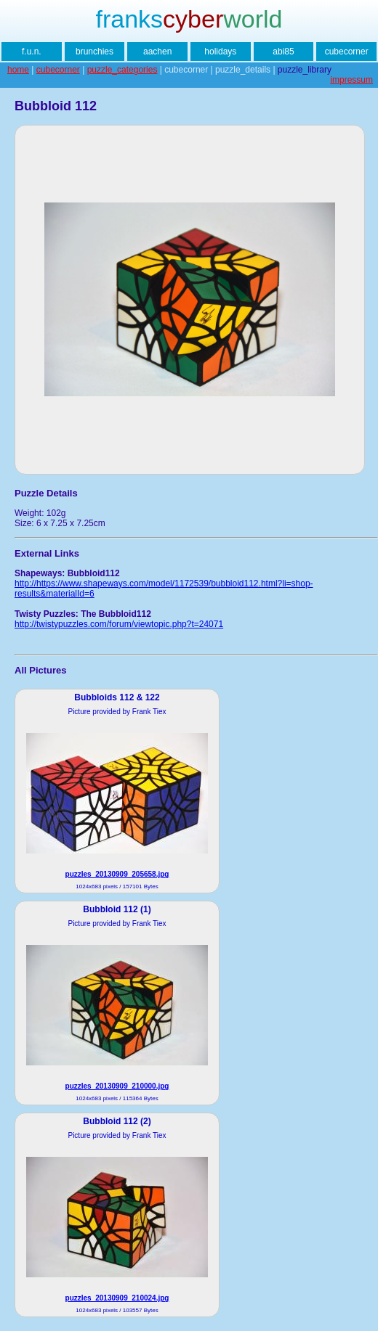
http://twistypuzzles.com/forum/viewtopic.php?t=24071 (119, 624)
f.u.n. (31, 51)
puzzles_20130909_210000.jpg (117, 1086)
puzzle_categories (122, 70)
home (18, 70)
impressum (351, 80)
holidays (220, 51)
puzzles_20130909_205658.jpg (117, 874)
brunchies (94, 51)
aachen (157, 51)
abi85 (283, 51)
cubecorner (347, 51)
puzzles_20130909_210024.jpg (117, 1298)
